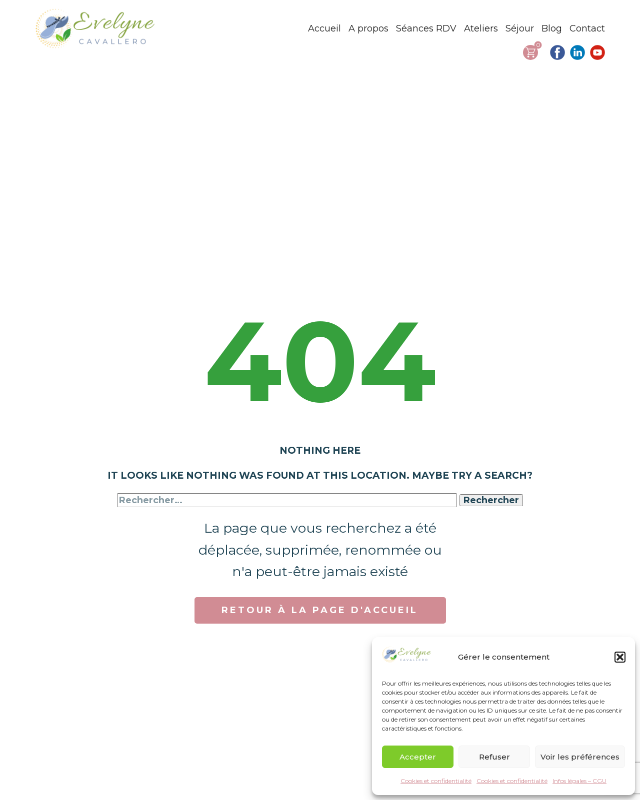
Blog (552, 28)
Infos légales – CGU (579, 781)
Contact (587, 28)
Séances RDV (426, 28)
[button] (620, 657)
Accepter (418, 757)
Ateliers (481, 28)
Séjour (520, 28)
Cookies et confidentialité (436, 781)
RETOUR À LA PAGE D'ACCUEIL (320, 610)
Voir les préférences (580, 757)
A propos (368, 28)
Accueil (324, 28)
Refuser (494, 757)
